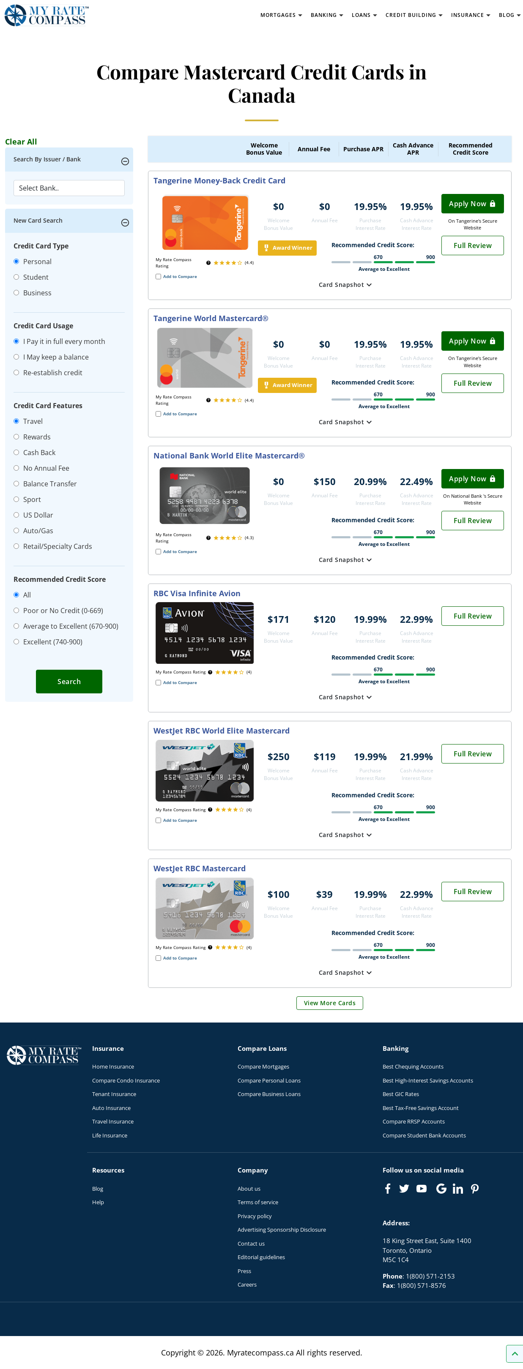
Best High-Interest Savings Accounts (428, 1080)
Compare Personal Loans (269, 1080)
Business (33, 292)
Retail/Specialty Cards (53, 546)
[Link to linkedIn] (458, 1189)
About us (249, 1188)
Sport (27, 499)
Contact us (251, 1243)
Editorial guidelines (261, 1257)
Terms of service (258, 1202)
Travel (28, 421)
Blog (97, 1188)
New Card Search (38, 220)
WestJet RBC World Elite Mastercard (221, 731)
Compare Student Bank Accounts (424, 1135)
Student (31, 277)
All (22, 595)
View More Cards (330, 1003)
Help (98, 1202)
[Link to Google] (441, 1189)
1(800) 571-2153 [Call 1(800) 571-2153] (430, 1276)
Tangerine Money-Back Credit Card (219, 180)
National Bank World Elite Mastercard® (229, 456)
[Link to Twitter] (404, 1189)
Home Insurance (113, 1066)
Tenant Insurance (114, 1094)
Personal (33, 261)
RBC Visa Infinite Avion (197, 593)
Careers (247, 1284)
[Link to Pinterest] (474, 1189)
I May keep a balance (51, 357)
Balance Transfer (45, 483)
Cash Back (34, 452)
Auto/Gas (33, 530)
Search (69, 681)
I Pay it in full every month (59, 341)
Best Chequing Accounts (413, 1066)
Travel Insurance (113, 1121)
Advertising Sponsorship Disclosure (282, 1229)
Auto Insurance (111, 1108)
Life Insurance (109, 1135)
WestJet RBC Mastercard (199, 868)
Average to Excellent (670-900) (66, 626)
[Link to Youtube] (423, 1190)
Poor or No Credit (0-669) (58, 610)
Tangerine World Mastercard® (210, 318)
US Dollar (33, 515)
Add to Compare (180, 276)
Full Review (473, 245)
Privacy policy (255, 1216)
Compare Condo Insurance (126, 1080)
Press (244, 1271)
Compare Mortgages (263, 1066)
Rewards (32, 437)
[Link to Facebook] (388, 1189)
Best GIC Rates (401, 1094)
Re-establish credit (48, 372)
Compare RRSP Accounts (414, 1121)
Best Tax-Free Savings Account (421, 1108)
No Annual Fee (41, 468)
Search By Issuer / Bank (47, 159)
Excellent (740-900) (48, 641)
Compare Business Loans (269, 1094)
